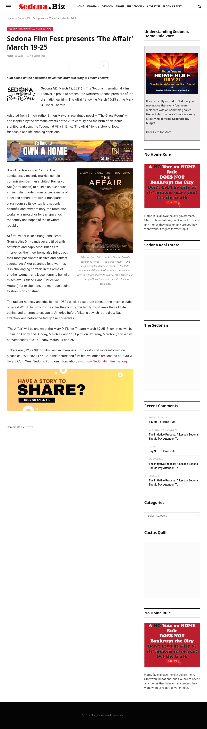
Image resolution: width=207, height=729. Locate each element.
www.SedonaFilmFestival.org (106, 361)
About (120, 6)
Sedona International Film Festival (29, 29)
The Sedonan (135, 6)
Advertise (153, 6)
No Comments (36, 56)
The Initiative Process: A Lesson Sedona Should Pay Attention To (173, 436)
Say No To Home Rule (162, 421)
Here (155, 132)
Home (80, 6)
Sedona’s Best (172, 6)
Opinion (107, 6)
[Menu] (8, 6)
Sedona (91, 6)
